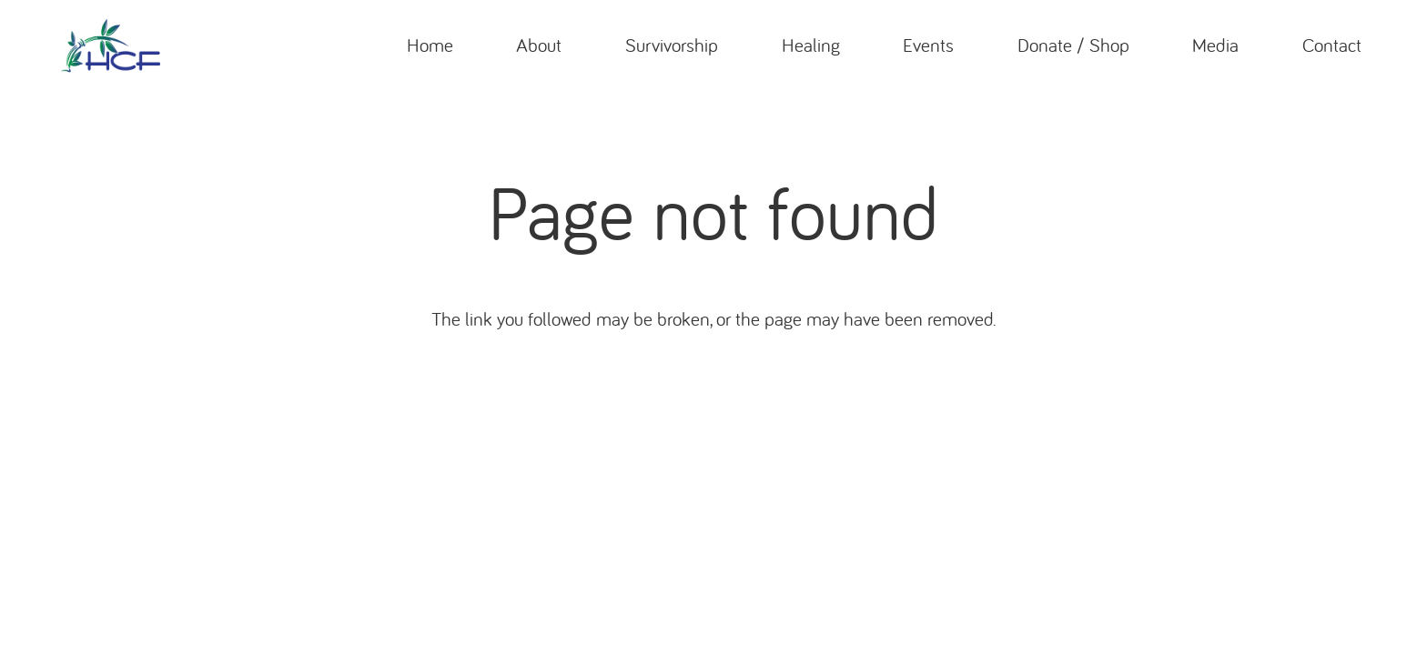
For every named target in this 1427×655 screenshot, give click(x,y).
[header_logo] (110, 45)
